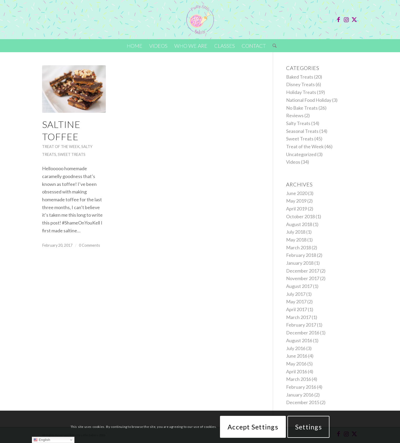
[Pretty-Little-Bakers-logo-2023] (200, 19)
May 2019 (296, 201)
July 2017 (295, 294)
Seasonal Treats (302, 131)
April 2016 (296, 371)
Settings (308, 427)
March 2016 (298, 379)
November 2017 (302, 278)
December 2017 (302, 271)
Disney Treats (300, 84)
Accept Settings (253, 427)
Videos (293, 162)
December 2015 (302, 402)
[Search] (273, 45)
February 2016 (301, 387)
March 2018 (298, 247)
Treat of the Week (61, 146)
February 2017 (301, 325)
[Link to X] (354, 19)
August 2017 (299, 286)
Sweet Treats (71, 154)
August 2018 (299, 224)
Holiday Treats (301, 92)
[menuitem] (134, 45)
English (41, 440)
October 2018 (300, 216)
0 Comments (89, 245)
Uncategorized (301, 154)
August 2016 (299, 340)
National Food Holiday (308, 100)
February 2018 (301, 255)
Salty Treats (298, 123)
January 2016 (300, 395)
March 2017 (298, 317)
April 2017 (296, 309)
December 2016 (302, 332)
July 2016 (295, 348)
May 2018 (296, 240)
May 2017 (296, 301)
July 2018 (295, 232)
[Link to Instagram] (346, 19)
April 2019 (296, 208)
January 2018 (300, 263)
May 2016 (296, 364)
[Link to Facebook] (339, 19)
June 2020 (296, 193)
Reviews (295, 115)
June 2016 (296, 356)
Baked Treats (299, 77)
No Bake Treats (302, 108)
